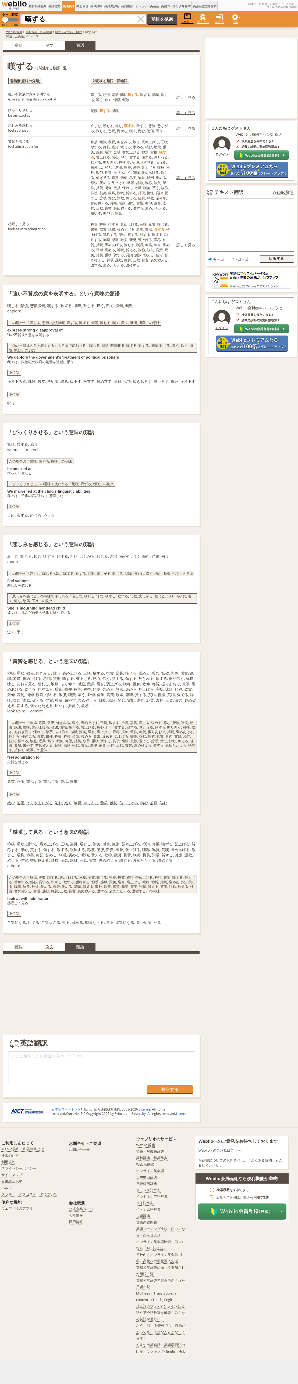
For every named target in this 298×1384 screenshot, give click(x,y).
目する (33, 922)
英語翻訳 (127, 6)
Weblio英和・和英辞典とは (22, 1149)
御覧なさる (94, 922)
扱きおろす (142, 381)
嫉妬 (114, 802)
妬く (68, 802)
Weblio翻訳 (283, 192)
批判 (127, 381)
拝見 (157, 922)
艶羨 (104, 802)
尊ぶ (64, 781)
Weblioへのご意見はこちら (219, 1150)
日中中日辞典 (146, 1177)
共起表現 (82, 6)
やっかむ (90, 802)
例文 (49, 45)
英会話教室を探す (205, 6)
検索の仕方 (10, 1155)
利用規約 (8, 1161)
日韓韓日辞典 (146, 1183)
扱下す (75, 381)
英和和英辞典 (37, 6)
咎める (52, 381)
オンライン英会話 (147, 6)
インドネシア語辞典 (152, 1196)
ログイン (219, 22)
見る (109, 922)
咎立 (41, 381)
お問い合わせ (79, 1149)
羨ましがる (128, 802)
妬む (58, 802)
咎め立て (104, 381)
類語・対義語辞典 (150, 1151)
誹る (64, 381)
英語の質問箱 (146, 1222)
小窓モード (188, 18)
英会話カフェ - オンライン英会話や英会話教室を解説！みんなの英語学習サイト (160, 1312)
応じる (35, 515)
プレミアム (203, 22)
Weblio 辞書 (14, 32)
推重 (73, 781)
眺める (77, 922)
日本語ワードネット (66, 1109)
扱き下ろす (16, 381)
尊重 (11, 781)
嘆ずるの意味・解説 (68, 32)
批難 (32, 381)
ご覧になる (16, 922)
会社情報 (76, 1215)
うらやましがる (39, 802)
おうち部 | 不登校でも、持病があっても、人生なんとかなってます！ (160, 1332)
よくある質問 (261, 1160)
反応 (11, 515)
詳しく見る (185, 97)
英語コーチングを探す (176, 6)
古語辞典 (143, 1215)
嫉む (11, 802)
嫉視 (77, 802)
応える (49, 515)
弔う (20, 632)
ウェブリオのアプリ (17, 1208)
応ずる (22, 515)
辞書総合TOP (11, 1181)
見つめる (143, 922)
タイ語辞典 (145, 1203)
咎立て (89, 381)
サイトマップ (11, 1174)
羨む (163, 802)
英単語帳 (96, 6)
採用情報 (76, 1221)
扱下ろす (161, 381)
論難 (117, 381)
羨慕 (153, 802)
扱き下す (187, 381)
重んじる (50, 781)
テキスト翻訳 (228, 192)
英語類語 (68, 6)
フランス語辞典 (148, 1190)
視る (66, 922)
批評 (174, 381)
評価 (20, 781)
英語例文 (54, 6)
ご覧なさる (50, 922)
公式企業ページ (81, 1208)
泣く (11, 632)
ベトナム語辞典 (148, 1209)
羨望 (20, 802)
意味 (19, 45)
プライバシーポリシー (18, 1168)
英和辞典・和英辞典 (39, 32)
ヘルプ (6, 1187)
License (144, 1109)
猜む (144, 802)
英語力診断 (111, 6)
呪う (11, 403)
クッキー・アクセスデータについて (29, 1194)
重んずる (33, 781)
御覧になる (124, 922)
